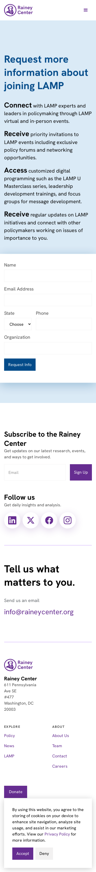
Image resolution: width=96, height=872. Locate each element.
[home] (18, 10)
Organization (17, 337)
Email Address (19, 289)
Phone (42, 313)
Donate (16, 791)
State (9, 313)
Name (10, 265)
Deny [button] (44, 853)
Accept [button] (22, 853)
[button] (86, 10)
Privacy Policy (57, 834)
